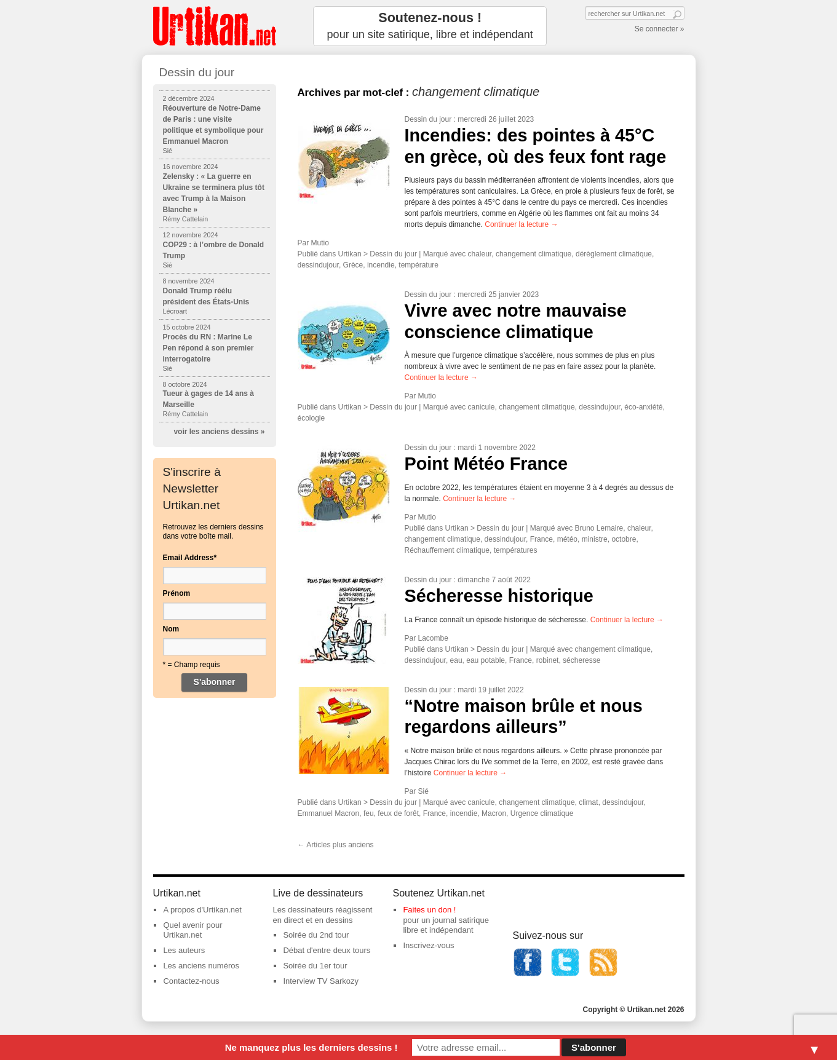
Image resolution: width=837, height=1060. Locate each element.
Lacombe (433, 638)
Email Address (190, 557)
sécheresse (581, 660)
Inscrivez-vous (428, 945)
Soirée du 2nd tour (316, 934)
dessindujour (318, 265)
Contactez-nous (191, 981)
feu (368, 813)
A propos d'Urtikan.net (202, 909)
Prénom (177, 593)
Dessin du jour (428, 119)
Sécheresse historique (499, 596)
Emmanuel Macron (329, 813)
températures (516, 550)
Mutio (320, 243)
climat (588, 802)
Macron (494, 813)
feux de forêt (398, 813)
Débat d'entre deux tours (326, 950)
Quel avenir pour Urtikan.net (192, 930)
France (541, 539)
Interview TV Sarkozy (321, 981)
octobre (623, 539)
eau (456, 660)
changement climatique (533, 254)
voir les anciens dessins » (218, 431)
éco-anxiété (643, 407)
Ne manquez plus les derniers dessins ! (311, 1047)
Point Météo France (486, 463)
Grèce (353, 265)
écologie (311, 418)
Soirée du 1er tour (315, 965)
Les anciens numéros (201, 965)
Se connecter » (659, 29)
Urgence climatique (542, 813)
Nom (171, 629)
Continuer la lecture (521, 224)
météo (567, 539)
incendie (381, 265)
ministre (595, 539)
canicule (481, 407)
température (418, 265)
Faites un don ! (429, 909)
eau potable (485, 660)
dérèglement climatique (614, 254)
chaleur (480, 254)
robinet (547, 660)
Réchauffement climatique (447, 550)
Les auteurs (184, 950)
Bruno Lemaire (599, 528)
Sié (423, 791)
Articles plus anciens (336, 844)
